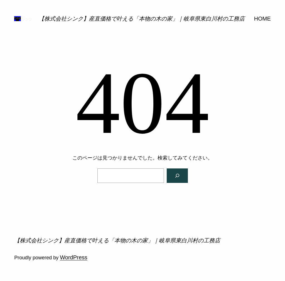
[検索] (177, 175)
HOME (262, 19)
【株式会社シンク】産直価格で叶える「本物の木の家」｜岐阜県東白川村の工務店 (142, 19)
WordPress (73, 257)
